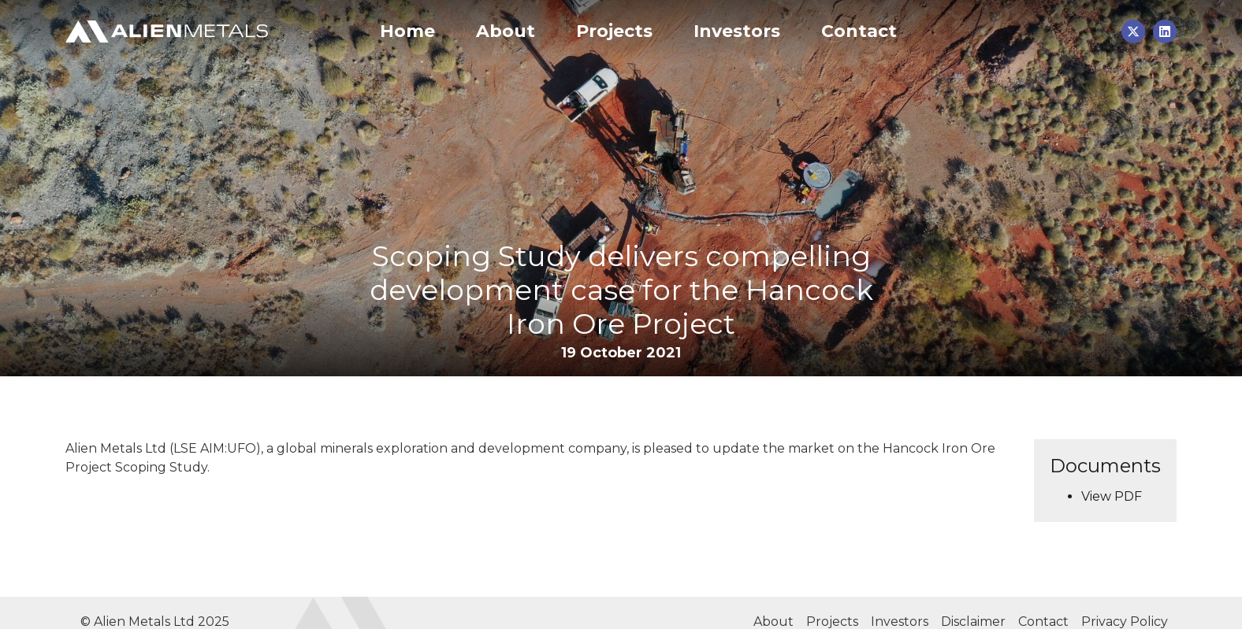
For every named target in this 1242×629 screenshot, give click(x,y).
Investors (737, 31)
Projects (614, 31)
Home (407, 31)
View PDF (1111, 496)
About (505, 31)
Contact (859, 31)
